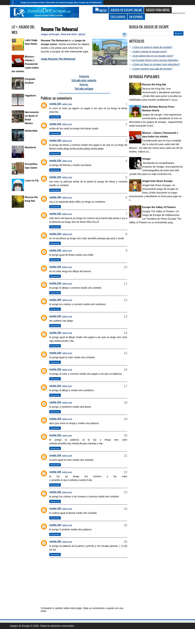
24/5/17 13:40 (67, 333)
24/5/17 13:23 (67, 214)
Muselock (30, 147)
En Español (136, 16)
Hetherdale (31, 130)
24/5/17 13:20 (67, 177)
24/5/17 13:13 (67, 124)
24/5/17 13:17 (67, 141)
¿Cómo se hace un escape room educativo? (156, 64)
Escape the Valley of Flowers (159, 207)
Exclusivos (118, 16)
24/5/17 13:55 (67, 456)
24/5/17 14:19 (67, 542)
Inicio (14, 2)
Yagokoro (30, 95)
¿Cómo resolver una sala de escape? (152, 68)
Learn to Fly (32, 180)
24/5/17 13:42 (67, 353)
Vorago (146, 158)
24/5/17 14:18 (67, 509)
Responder (55, 117)
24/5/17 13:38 (67, 316)
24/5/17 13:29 (67, 267)
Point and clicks (69, 34)
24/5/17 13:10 (67, 104)
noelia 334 (55, 103)
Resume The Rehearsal (59, 29)
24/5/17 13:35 (67, 300)
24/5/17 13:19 (67, 161)
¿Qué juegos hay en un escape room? (152, 55)
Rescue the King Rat (154, 84)
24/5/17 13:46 (67, 369)
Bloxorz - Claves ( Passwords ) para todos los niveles (25, 64)
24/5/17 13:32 (67, 283)
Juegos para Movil (158, 10)
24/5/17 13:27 (67, 250)
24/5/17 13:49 (67, 402)
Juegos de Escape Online (126, 10)
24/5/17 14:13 (67, 472)
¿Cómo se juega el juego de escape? (152, 47)
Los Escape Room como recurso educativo (155, 60)
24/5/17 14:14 (67, 492)
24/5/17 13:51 (67, 435)
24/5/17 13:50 (67, 419)
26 (124, 34)
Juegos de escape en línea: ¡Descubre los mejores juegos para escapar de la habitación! (61, 2)
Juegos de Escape (50, 34)
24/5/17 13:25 (67, 234)
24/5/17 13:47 (67, 386)
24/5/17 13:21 (67, 197)
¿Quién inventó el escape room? (149, 51)
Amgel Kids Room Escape (157, 181)
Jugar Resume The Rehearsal (58, 58)
